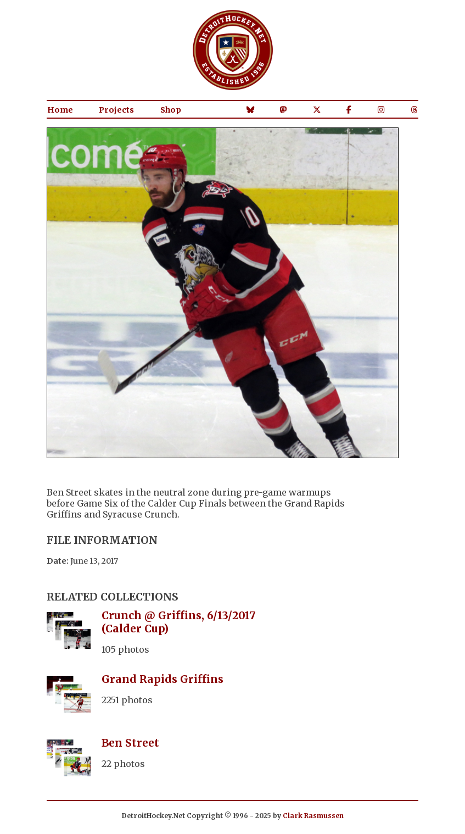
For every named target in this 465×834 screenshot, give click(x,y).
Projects (116, 110)
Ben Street (130, 742)
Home (60, 110)
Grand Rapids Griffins (162, 679)
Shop (170, 110)
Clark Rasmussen (313, 815)
